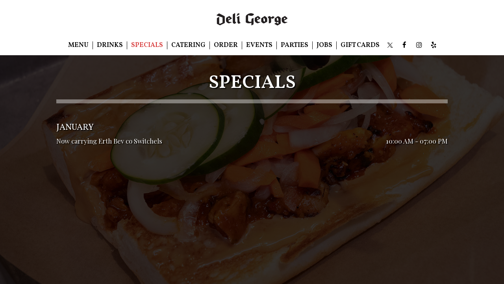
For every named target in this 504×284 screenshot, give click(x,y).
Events (259, 45)
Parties (294, 45)
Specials (147, 45)
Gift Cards (360, 45)
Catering (188, 45)
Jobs (324, 45)
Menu (78, 45)
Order (226, 45)
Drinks (110, 45)
